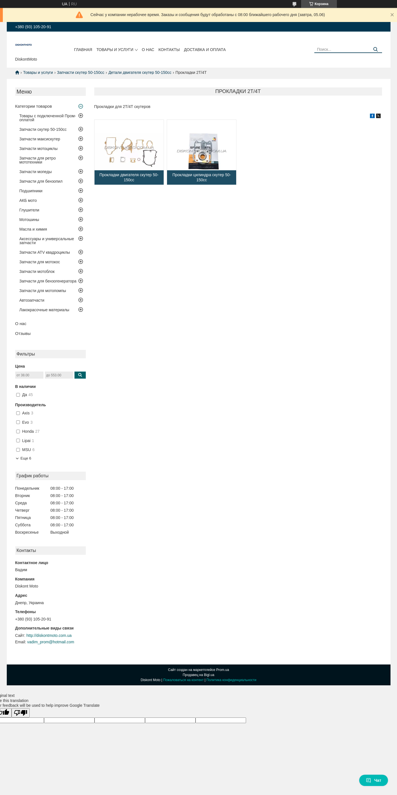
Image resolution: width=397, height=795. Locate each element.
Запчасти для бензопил (41, 181)
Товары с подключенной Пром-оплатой (47, 118)
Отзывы (23, 333)
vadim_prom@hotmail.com (50, 642)
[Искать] (375, 49)
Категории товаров (33, 106)
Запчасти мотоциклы (38, 148)
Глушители (29, 210)
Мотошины (29, 219)
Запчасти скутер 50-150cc (80, 72)
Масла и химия (33, 229)
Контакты (169, 49)
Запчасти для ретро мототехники (37, 160)
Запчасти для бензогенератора (47, 281)
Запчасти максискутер (39, 139)
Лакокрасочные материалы (44, 310)
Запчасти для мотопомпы (42, 290)
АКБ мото (28, 200)
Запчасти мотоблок (37, 271)
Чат (373, 780)
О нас (148, 49)
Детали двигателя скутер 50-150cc (139, 72)
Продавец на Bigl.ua (198, 675)
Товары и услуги (114, 49)
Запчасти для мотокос (39, 262)
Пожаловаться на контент (183, 680)
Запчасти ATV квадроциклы (44, 252)
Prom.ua (222, 670)
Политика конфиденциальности (231, 680)
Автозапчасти (31, 300)
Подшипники (31, 191)
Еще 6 (26, 458)
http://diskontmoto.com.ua (49, 635)
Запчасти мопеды (35, 171)
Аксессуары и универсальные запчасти (46, 241)
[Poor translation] (21, 712)
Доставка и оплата (205, 49)
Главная (83, 49)
